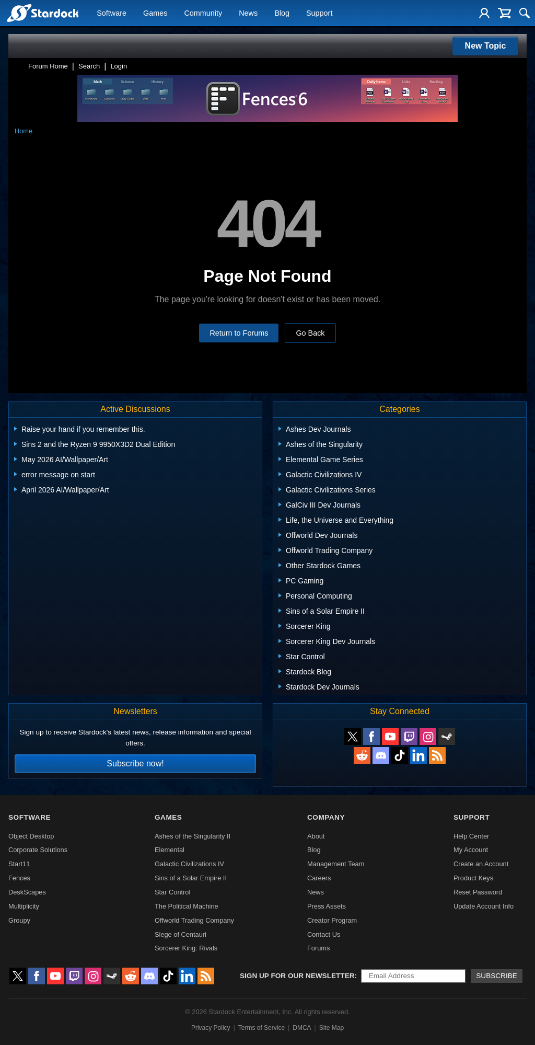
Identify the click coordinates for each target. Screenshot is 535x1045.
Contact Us (323, 934)
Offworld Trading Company (194, 920)
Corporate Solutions (37, 850)
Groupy (19, 920)
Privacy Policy (210, 1027)
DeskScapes (27, 892)
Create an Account (480, 864)
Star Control (172, 892)
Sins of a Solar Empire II (191, 878)
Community (203, 13)
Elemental (169, 850)
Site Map (331, 1027)
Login (118, 66)
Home (23, 131)
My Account (470, 850)
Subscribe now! (135, 763)
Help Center (471, 836)
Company (326, 817)
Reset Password (477, 892)
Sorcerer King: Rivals (186, 948)
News (248, 13)
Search (89, 66)
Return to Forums (239, 333)
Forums (318, 948)
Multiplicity (23, 906)
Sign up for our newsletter (297, 976)
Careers (319, 878)
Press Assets (326, 906)
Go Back (310, 333)
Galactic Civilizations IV (189, 864)
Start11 (19, 864)
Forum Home (48, 66)
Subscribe (496, 976)
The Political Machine (186, 906)
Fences (19, 878)
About (315, 836)
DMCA (302, 1027)
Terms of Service (261, 1027)
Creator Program (332, 920)
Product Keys (473, 878)
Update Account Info (483, 906)
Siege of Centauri (180, 934)
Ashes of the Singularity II (192, 836)
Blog (281, 13)
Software (111, 13)
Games (155, 13)
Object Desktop (31, 836)
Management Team (335, 864)
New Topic (485, 45)
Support (319, 13)
